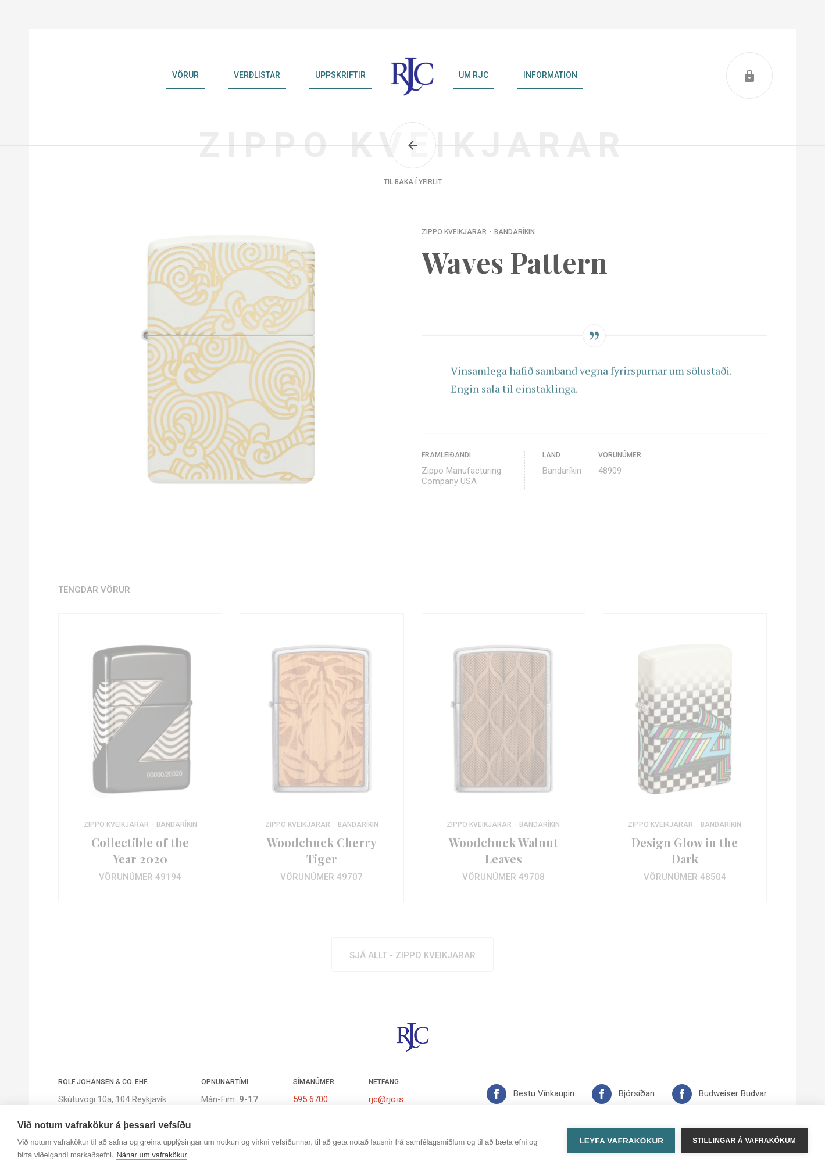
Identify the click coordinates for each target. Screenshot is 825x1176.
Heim (412, 75)
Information (550, 75)
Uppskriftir (340, 75)
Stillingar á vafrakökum (744, 1140)
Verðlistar (257, 75)
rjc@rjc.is (386, 1099)
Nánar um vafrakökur (151, 1154)
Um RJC (473, 75)
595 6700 (310, 1099)
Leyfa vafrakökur (621, 1140)
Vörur (185, 75)
